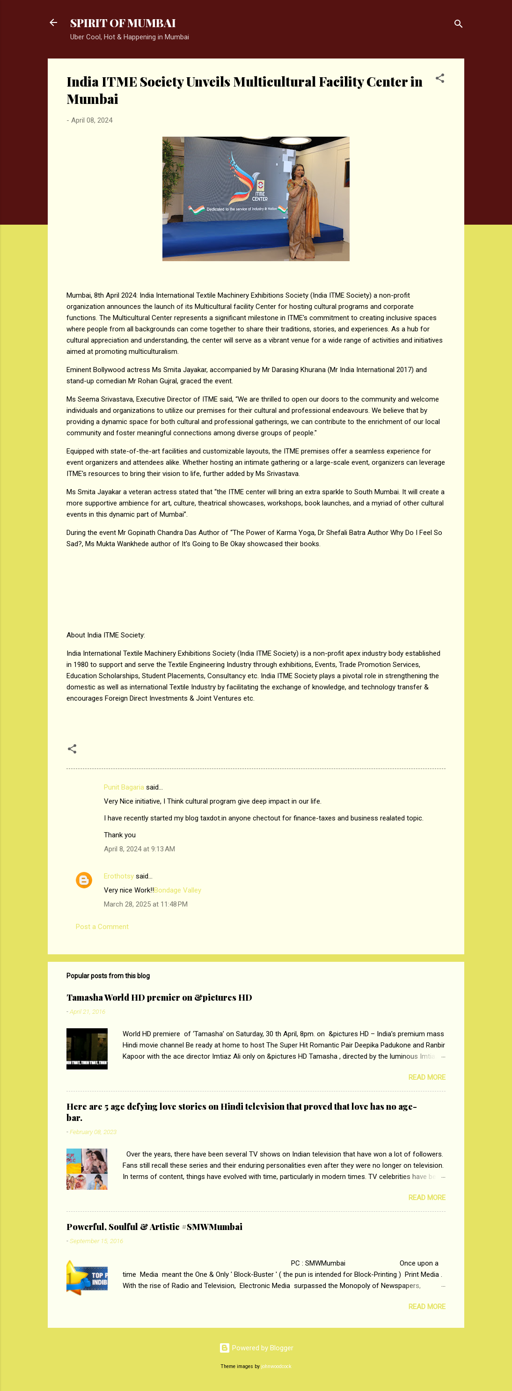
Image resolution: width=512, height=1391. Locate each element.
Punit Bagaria (124, 787)
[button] (440, 80)
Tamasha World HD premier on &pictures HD (159, 997)
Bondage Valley (177, 890)
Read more (427, 1077)
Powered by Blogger (256, 1348)
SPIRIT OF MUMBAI (123, 22)
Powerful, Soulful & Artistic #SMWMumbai (154, 1226)
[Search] (458, 25)
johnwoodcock (276, 1366)
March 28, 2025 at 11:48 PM (146, 904)
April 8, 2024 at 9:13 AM (139, 849)
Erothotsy (119, 876)
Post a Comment (102, 926)
